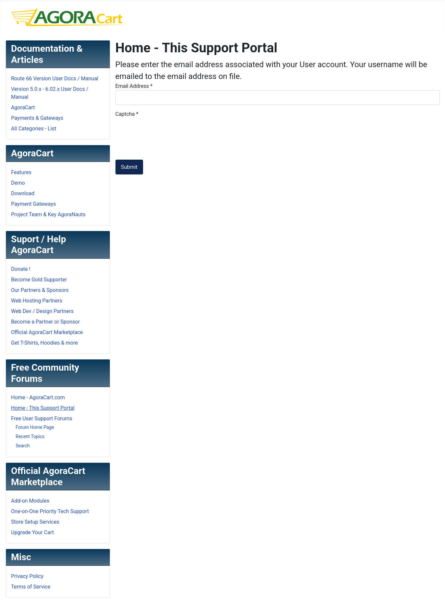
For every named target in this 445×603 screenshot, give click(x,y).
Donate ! (21, 269)
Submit (129, 167)
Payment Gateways (33, 204)
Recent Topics (30, 436)
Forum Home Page (35, 427)
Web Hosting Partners (36, 301)
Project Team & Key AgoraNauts (48, 214)
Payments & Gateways (37, 118)
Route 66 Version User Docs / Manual (55, 78)
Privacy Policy (27, 576)
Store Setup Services (35, 522)
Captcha (126, 114)
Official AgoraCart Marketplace (47, 332)
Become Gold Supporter (39, 279)
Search (23, 445)
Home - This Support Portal (43, 408)
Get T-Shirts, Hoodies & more (44, 343)
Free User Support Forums (41, 418)
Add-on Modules (30, 501)
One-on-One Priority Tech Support (50, 511)
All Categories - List (34, 128)
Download (23, 193)
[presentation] (165, 131)
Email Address (134, 86)
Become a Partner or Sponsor (45, 322)
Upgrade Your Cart (32, 532)
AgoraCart (23, 107)
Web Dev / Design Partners (42, 311)
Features (21, 172)
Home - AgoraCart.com (38, 397)
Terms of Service (31, 587)
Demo (18, 183)
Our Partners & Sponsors (40, 290)
